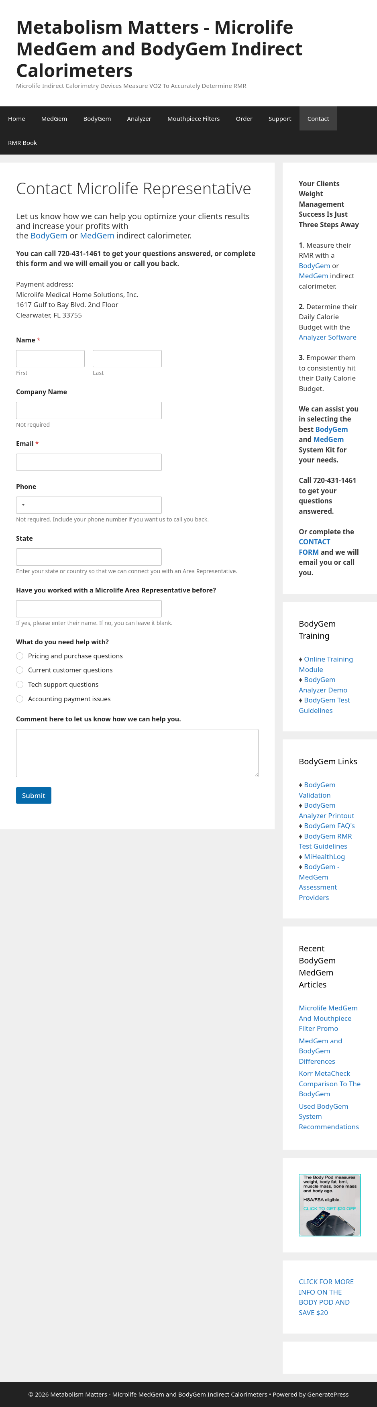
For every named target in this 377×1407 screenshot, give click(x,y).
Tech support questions (63, 684)
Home (16, 118)
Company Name (41, 392)
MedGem (54, 118)
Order (244, 118)
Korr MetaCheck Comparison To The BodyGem (330, 1083)
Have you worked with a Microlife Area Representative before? (116, 590)
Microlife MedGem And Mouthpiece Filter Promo (328, 1018)
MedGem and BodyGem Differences (320, 1051)
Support (280, 118)
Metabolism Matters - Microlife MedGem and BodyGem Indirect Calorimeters (159, 48)
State (24, 538)
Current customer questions (70, 670)
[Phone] (89, 505)
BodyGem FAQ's (329, 825)
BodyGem (97, 118)
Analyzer (139, 118)
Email (27, 444)
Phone (26, 487)
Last (98, 372)
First (21, 372)
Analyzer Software (328, 337)
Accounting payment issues (69, 699)
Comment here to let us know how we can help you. (98, 719)
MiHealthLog (324, 856)
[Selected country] (21, 505)
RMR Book (22, 142)
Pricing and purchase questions (75, 656)
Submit (33, 795)
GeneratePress (327, 1394)
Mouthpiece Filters (193, 118)
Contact (318, 118)
